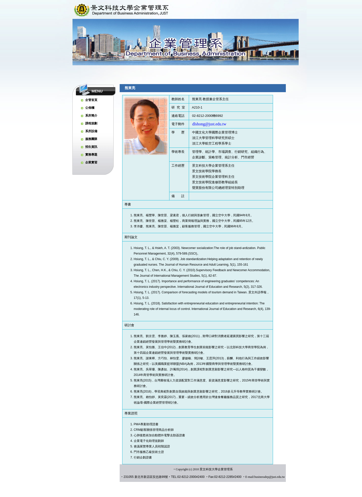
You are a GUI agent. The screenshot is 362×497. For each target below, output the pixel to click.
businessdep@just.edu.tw (269, 477)
